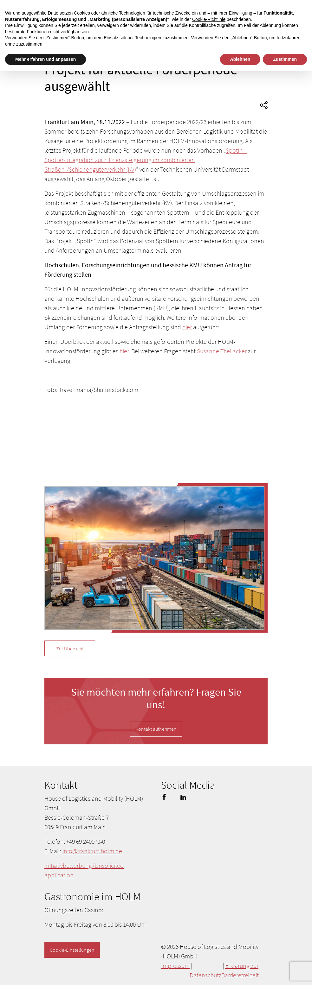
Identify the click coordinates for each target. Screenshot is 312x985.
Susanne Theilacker (222, 351)
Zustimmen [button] (285, 59)
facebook (164, 797)
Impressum (175, 965)
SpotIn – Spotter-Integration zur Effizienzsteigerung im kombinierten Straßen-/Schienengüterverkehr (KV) (145, 159)
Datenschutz (205, 975)
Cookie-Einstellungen (72, 950)
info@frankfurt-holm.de (92, 851)
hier (187, 327)
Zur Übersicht (70, 648)
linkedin (183, 797)
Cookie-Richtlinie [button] (208, 19)
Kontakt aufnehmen (156, 729)
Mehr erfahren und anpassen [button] (45, 59)
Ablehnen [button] (240, 59)
